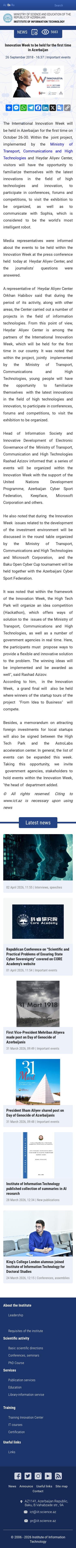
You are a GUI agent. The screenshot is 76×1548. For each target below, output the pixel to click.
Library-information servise (26, 1395)
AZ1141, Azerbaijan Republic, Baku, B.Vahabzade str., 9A (46, 1503)
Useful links (12, 1442)
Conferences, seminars (23, 1355)
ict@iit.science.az (43, 1512)
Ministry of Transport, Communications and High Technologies (38, 151)
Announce (26, 1486)
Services (9, 1370)
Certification (16, 1432)
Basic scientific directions (25, 1348)
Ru (12, 5)
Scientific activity (16, 1338)
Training (9, 1408)
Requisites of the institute (25, 1331)
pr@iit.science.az (43, 1521)
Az (4, 5)
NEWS (22, 32)
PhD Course (16, 1363)
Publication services (21, 1380)
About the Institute (17, 1305)
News (12, 1486)
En (8, 5)
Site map (61, 1486)
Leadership (15, 1315)
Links (11, 1452)
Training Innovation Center (25, 1417)
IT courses (15, 1425)
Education (14, 1387)
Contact (38, 1491)
